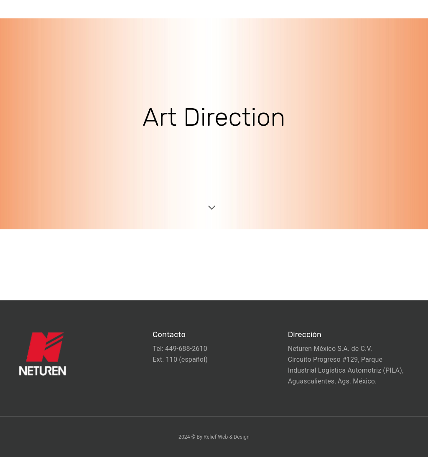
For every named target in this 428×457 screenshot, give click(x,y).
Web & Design (234, 437)
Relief (210, 437)
